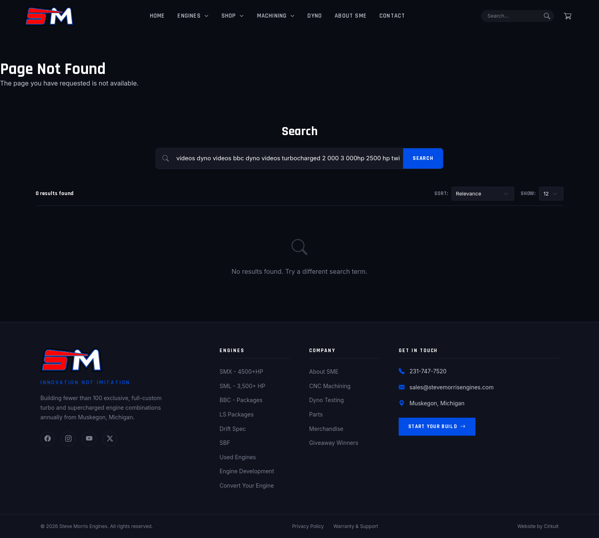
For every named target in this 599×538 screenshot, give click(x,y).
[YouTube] (89, 439)
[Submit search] (547, 16)
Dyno (311, 16)
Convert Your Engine (247, 485)
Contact (389, 16)
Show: (528, 193)
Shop (225, 16)
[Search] (514, 16)
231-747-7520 (428, 371)
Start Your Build (437, 426)
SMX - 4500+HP (241, 371)
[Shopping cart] (568, 16)
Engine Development (247, 471)
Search (423, 158)
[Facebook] (47, 439)
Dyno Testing (326, 400)
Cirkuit (551, 526)
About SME (347, 16)
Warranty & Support (355, 526)
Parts (316, 414)
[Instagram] (68, 439)
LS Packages (237, 414)
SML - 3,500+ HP (243, 386)
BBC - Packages (241, 400)
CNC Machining (330, 386)
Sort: (441, 193)
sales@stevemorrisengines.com (451, 387)
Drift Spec (233, 428)
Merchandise (326, 428)
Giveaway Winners (333, 442)
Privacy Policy (307, 526)
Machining (269, 16)
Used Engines (238, 457)
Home (154, 16)
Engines (185, 16)
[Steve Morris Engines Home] (49, 16)
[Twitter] (110, 439)
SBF (225, 442)
